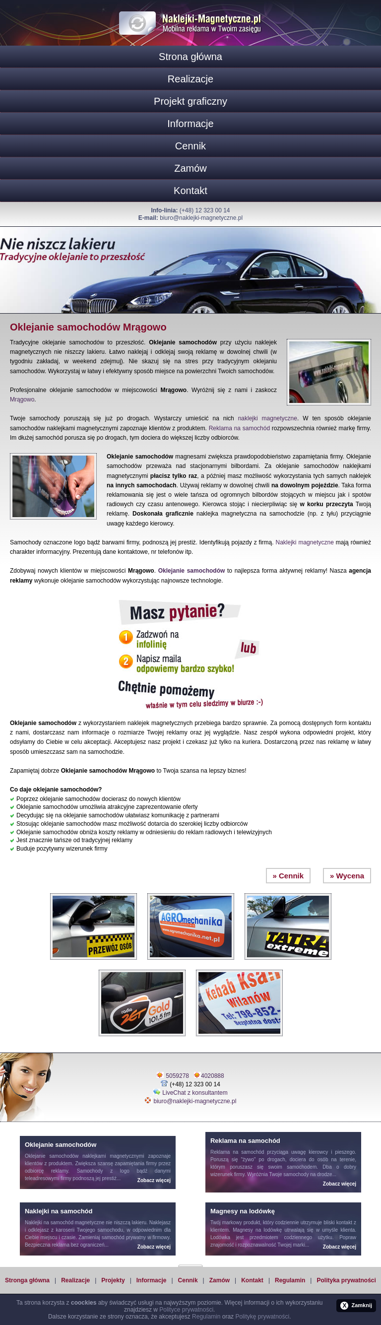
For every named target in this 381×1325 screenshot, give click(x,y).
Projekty (113, 1280)
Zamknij (356, 1306)
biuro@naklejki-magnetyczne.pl (201, 217)
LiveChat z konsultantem (194, 1092)
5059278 (177, 1075)
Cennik (190, 145)
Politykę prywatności (262, 1316)
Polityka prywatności (346, 1280)
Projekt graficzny (190, 101)
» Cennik (288, 875)
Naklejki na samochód (49, 1222)
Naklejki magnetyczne (305, 542)
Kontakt (190, 190)
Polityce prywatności (186, 1309)
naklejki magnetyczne (267, 418)
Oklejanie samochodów (191, 570)
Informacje (190, 123)
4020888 (212, 1075)
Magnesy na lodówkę (257, 1230)
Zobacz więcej (154, 1180)
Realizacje (190, 78)
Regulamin (290, 1280)
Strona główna (190, 56)
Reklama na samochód (239, 428)
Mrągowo (22, 399)
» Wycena (347, 875)
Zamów (190, 168)
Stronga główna (27, 1280)
